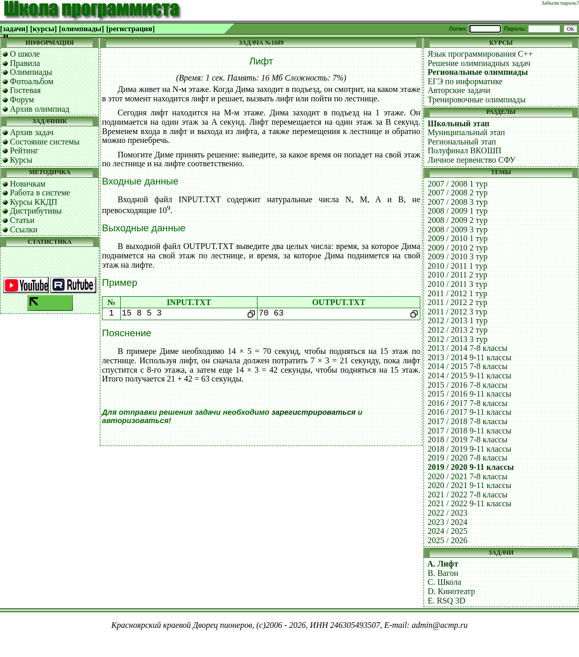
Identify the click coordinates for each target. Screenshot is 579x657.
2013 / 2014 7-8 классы (468, 348)
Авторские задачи (459, 90)
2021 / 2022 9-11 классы (469, 503)
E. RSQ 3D (446, 600)
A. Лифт (442, 563)
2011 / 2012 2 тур (457, 302)
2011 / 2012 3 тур (457, 311)
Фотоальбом (32, 81)
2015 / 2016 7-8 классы (468, 384)
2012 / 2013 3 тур (457, 339)
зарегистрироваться (314, 412)
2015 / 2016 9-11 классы (469, 393)
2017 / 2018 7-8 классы (468, 421)
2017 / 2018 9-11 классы (469, 430)
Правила (25, 63)
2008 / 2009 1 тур (457, 210)
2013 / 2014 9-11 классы (469, 357)
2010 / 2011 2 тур (457, 274)
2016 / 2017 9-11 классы (469, 412)
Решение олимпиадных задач (479, 63)
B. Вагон (443, 573)
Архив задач (32, 132)
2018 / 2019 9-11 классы (469, 448)
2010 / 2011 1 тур (457, 265)
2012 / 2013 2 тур (457, 329)
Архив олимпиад (40, 108)
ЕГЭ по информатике (465, 81)
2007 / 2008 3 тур (457, 202)
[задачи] (14, 28)
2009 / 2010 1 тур (457, 238)
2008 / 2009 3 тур (457, 229)
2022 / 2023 (447, 512)
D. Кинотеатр (451, 591)
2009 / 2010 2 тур (457, 247)
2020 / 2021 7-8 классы (468, 476)
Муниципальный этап (466, 132)
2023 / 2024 (447, 522)
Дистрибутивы (36, 210)
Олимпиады (31, 72)
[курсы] (43, 28)
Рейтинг (24, 150)
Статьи (22, 220)
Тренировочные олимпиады (476, 99)
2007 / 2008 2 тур (457, 192)
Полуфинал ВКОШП (464, 150)
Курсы (21, 159)
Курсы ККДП (33, 202)
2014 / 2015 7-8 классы (468, 366)
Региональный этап (462, 141)
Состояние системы (45, 141)
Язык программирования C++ (480, 53)
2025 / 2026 (447, 540)
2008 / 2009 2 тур (457, 220)
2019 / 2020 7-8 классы (468, 457)
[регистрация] (130, 28)
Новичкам (27, 183)
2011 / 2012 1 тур (457, 293)
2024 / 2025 (447, 531)
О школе (25, 53)
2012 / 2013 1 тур (457, 320)
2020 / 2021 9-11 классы (469, 485)
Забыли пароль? (560, 3)
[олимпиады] (81, 28)
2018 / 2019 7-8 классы (468, 439)
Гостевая (25, 90)
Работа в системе (40, 192)
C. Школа (444, 581)
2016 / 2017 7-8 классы (468, 403)
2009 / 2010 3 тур (457, 256)
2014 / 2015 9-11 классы (469, 375)
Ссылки (23, 229)
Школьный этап (459, 123)
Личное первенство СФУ (472, 159)
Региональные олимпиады (478, 72)
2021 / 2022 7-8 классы (468, 494)
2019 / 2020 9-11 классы (471, 467)
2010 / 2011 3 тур (457, 284)
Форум (22, 99)
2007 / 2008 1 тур (457, 183)
